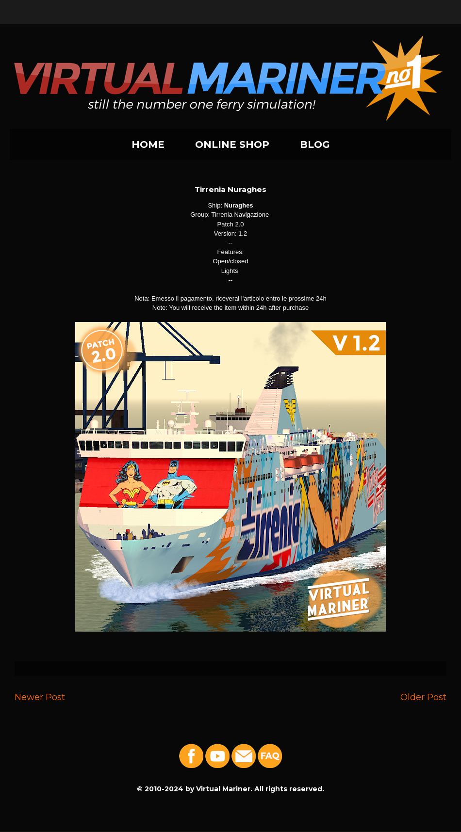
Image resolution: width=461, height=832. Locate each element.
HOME (148, 144)
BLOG (315, 144)
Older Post (423, 697)
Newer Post (40, 697)
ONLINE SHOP (232, 144)
